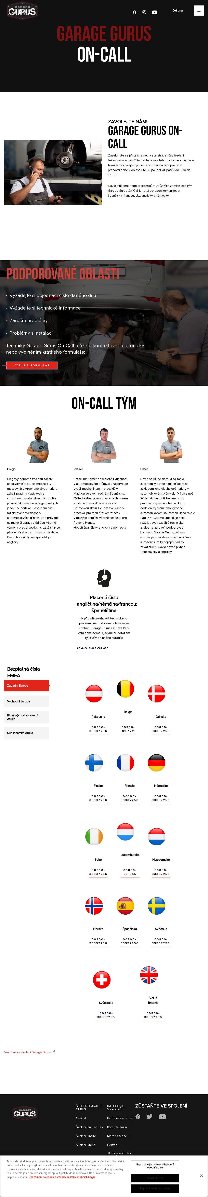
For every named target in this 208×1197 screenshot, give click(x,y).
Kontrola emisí (117, 1127)
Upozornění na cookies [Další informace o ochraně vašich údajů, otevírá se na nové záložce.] (42, 1177)
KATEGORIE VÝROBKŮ (115, 1107)
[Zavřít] (201, 1175)
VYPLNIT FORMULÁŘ (32, 365)
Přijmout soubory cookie (155, 1188)
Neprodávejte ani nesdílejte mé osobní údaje (155, 1166)
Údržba (112, 1145)
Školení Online (85, 1145)
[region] (104, 1176)
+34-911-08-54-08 (93, 648)
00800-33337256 (98, 729)
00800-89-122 (128, 729)
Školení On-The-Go (89, 1127)
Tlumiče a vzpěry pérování (119, 1155)
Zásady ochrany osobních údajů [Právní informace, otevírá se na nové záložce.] (76, 1177)
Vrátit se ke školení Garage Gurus (27, 1052)
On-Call (81, 1118)
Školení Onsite (86, 1136)
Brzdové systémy (119, 1118)
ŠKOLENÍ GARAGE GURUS (88, 1107)
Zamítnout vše (155, 1178)
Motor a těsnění (118, 1136)
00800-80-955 (130, 872)
